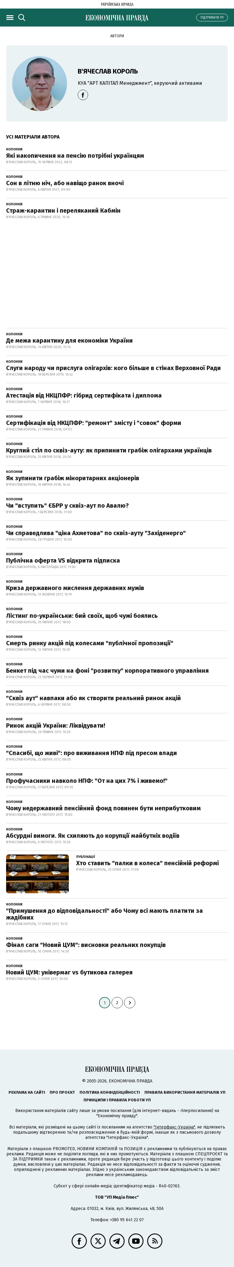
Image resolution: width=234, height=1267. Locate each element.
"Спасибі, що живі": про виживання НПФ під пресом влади (91, 753)
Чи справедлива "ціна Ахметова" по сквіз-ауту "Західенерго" (96, 533)
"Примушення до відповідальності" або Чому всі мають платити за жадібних (104, 914)
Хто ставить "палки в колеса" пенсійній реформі (147, 863)
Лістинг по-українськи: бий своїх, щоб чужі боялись (82, 615)
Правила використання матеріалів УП (184, 1092)
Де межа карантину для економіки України (69, 340)
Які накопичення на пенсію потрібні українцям (75, 155)
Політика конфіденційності (110, 1092)
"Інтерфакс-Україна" (174, 1127)
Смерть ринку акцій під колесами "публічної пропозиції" (89, 643)
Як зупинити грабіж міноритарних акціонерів (72, 478)
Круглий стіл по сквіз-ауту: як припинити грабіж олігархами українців (109, 450)
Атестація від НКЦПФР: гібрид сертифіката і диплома (84, 395)
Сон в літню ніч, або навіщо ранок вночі (65, 183)
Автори (117, 36)
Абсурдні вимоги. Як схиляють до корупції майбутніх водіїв (92, 835)
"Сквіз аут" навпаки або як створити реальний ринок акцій (93, 698)
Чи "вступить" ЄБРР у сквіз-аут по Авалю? (67, 505)
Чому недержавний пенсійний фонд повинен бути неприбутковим (103, 808)
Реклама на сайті (27, 1092)
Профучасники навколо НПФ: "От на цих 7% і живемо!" (87, 780)
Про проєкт (62, 1092)
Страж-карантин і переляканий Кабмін (63, 210)
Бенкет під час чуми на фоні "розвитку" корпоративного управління (107, 670)
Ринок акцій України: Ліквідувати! (55, 725)
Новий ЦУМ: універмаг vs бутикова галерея (69, 972)
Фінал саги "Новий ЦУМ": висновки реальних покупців (86, 944)
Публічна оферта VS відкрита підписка (63, 560)
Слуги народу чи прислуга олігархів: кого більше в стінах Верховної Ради (113, 368)
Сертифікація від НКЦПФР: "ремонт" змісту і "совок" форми (93, 423)
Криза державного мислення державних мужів (75, 588)
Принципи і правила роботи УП (117, 1100)
